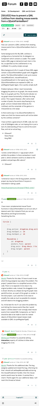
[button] (3, 403)
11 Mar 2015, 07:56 (27, 335)
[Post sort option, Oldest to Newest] (4, 35)
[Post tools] (36, 143)
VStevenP (6, 41)
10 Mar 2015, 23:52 (21, 175)
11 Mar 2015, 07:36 (21, 275)
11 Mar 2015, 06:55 (27, 199)
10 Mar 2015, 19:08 (21, 41)
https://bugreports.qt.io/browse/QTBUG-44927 (17, 187)
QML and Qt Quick (7, 25)
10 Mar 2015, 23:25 (21, 149)
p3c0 (5, 199)
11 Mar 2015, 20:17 (21, 362)
